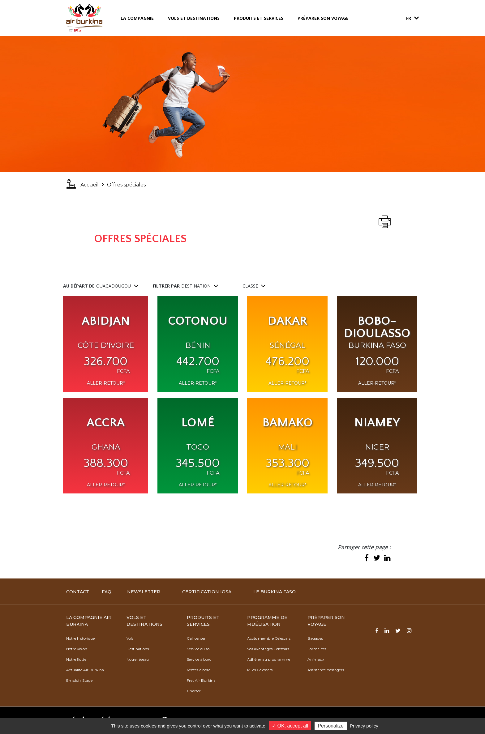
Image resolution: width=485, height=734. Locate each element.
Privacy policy (364, 725)
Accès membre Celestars (268, 638)
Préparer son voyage (323, 18)
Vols (130, 638)
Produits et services (258, 18)
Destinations (138, 649)
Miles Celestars (260, 670)
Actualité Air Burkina (85, 670)
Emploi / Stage (79, 680)
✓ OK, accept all (290, 725)
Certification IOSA (206, 592)
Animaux (315, 659)
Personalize (331, 725)
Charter (194, 691)
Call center (196, 638)
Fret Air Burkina (201, 680)
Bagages (315, 638)
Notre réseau (138, 659)
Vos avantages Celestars (268, 649)
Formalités (316, 649)
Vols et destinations (194, 18)
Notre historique (80, 638)
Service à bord (199, 659)
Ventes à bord (199, 670)
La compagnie (137, 18)
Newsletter (143, 592)
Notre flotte (76, 659)
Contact (77, 592)
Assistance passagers (325, 670)
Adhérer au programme (268, 659)
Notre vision (76, 649)
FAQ (106, 592)
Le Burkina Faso (274, 592)
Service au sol (198, 649)
